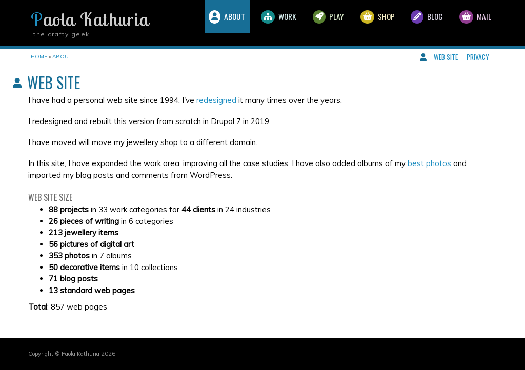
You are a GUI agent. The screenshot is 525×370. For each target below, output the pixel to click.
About (197, 23)
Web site (446, 57)
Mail (472, 23)
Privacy (478, 57)
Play (310, 23)
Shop (364, 23)
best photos (429, 163)
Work (255, 23)
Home (39, 56)
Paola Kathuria (90, 19)
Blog (419, 23)
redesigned (216, 100)
